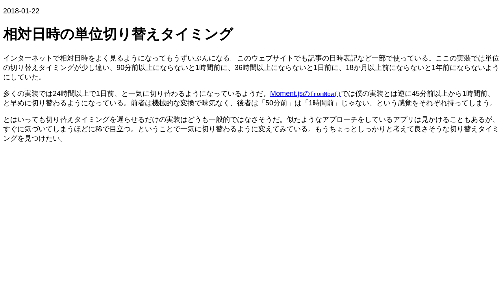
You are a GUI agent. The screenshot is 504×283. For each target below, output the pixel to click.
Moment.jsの (305, 93)
